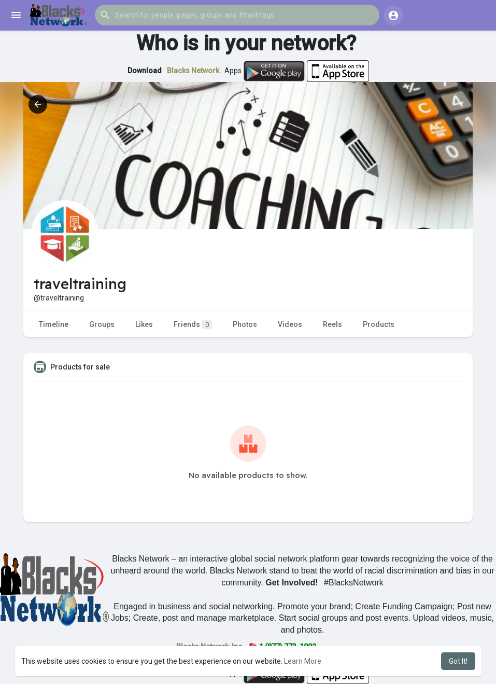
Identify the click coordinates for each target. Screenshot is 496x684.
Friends (193, 324)
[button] (237, 15)
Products (378, 324)
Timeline (53, 324)
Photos (245, 324)
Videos (290, 324)
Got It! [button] (458, 661)
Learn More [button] (302, 661)
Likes (144, 324)
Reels (332, 324)
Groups (102, 324)
